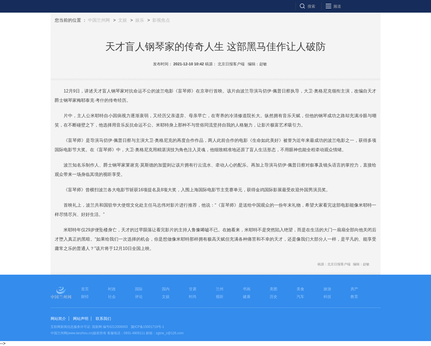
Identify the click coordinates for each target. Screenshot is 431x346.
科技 (327, 296)
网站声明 (80, 318)
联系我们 (103, 318)
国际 (139, 289)
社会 (112, 296)
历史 (273, 296)
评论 (139, 296)
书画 (246, 289)
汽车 (300, 296)
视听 (219, 296)
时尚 (193, 296)
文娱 (122, 20)
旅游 (327, 289)
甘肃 (193, 289)
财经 (85, 296)
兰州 (219, 289)
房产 (354, 289)
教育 (354, 296)
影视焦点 (161, 20)
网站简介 (58, 318)
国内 (166, 289)
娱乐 (139, 20)
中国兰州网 (99, 20)
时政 (112, 289)
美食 (300, 289)
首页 (85, 289)
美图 (273, 289)
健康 (246, 296)
